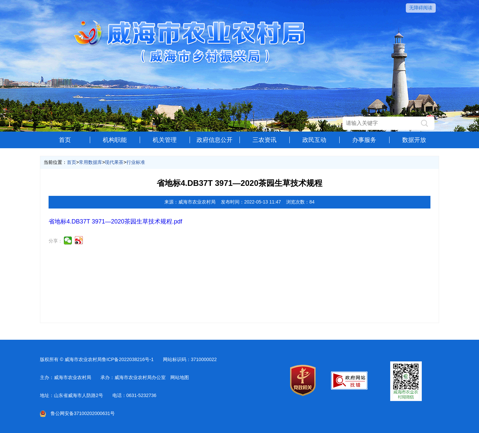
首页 (65, 140)
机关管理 (165, 140)
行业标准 (135, 162)
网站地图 (179, 377)
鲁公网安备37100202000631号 (77, 413)
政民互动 (314, 140)
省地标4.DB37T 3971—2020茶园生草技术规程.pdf (115, 221)
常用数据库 (90, 162)
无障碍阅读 (420, 7)
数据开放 (414, 140)
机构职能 (115, 140)
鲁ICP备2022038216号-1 (128, 359)
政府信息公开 (215, 140)
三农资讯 (264, 140)
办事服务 (364, 140)
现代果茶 (114, 162)
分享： (56, 240)
